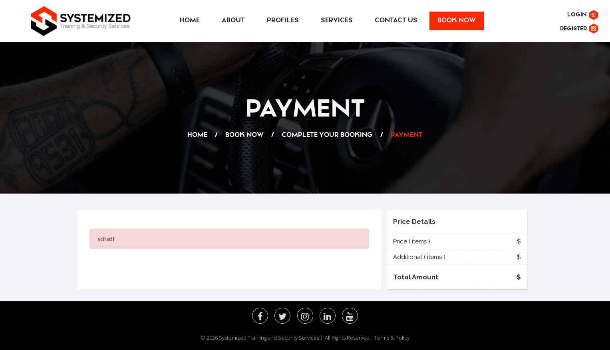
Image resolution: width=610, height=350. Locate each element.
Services (337, 20)
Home (195, 18)
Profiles (283, 20)
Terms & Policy (391, 337)
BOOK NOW (244, 135)
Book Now (456, 20)
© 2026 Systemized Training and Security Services (260, 337)
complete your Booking (327, 135)
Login (582, 14)
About (233, 20)
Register (579, 28)
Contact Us (396, 20)
